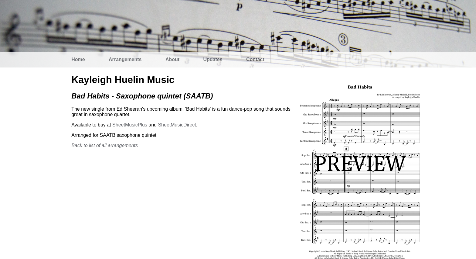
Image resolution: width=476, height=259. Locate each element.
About (172, 59)
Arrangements (125, 59)
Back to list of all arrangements (104, 145)
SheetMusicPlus (129, 124)
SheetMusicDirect (177, 124)
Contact (255, 59)
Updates (213, 59)
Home (78, 59)
